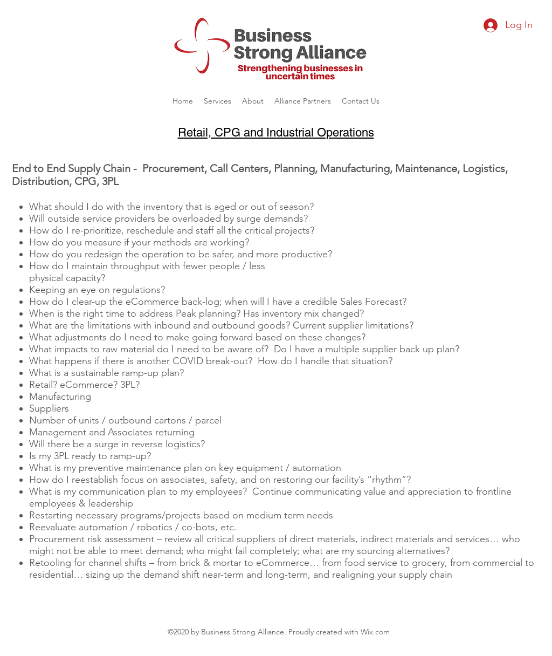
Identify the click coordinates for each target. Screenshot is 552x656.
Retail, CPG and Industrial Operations (276, 132)
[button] (217, 101)
